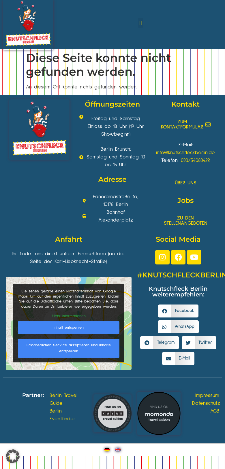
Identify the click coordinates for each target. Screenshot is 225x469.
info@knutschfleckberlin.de (185, 152)
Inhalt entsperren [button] (69, 328)
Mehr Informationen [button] (69, 316)
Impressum (207, 395)
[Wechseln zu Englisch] (117, 450)
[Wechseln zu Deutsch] (107, 450)
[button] (140, 23)
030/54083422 (195, 160)
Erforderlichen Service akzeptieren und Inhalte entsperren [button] (69, 348)
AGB (214, 411)
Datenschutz (206, 403)
